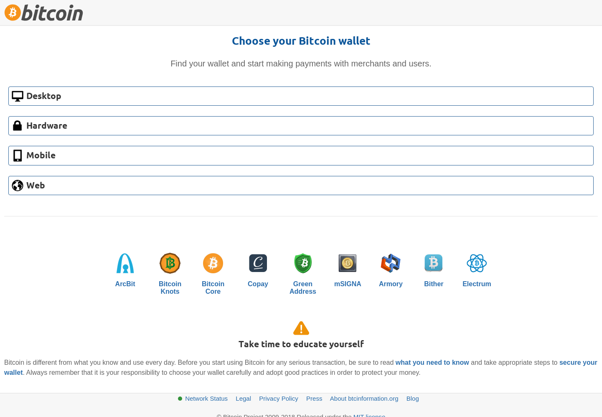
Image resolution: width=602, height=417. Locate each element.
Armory (391, 267)
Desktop (43, 96)
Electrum (477, 267)
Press (314, 398)
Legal (243, 398)
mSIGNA (348, 267)
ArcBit (125, 267)
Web (35, 186)
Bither (434, 267)
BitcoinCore (213, 271)
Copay (258, 267)
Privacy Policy (278, 398)
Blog (412, 398)
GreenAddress (303, 271)
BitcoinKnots (170, 271)
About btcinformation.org (364, 398)
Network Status (206, 398)
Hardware (46, 126)
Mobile (41, 156)
